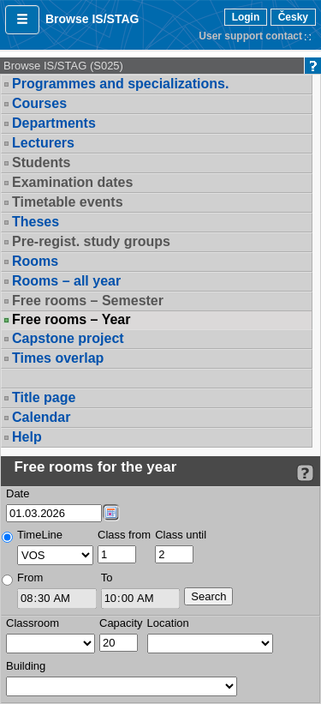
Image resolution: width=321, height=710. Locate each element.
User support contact (250, 36)
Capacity (121, 623)
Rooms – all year (66, 281)
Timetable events (67, 202)
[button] (22, 19)
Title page (43, 397)
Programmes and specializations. (120, 83)
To (107, 577)
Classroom (32, 623)
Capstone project (68, 338)
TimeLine (39, 534)
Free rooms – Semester (87, 300)
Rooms (35, 261)
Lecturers (43, 142)
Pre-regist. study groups (91, 241)
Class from (124, 534)
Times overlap (58, 358)
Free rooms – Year (71, 320)
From (30, 577)
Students (41, 162)
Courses (39, 103)
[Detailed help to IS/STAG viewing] (305, 473)
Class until (180, 534)
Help (27, 437)
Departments (54, 123)
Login (246, 17)
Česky (293, 17)
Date (17, 493)
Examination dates (72, 182)
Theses (35, 221)
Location (168, 623)
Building (25, 665)
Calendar (41, 417)
